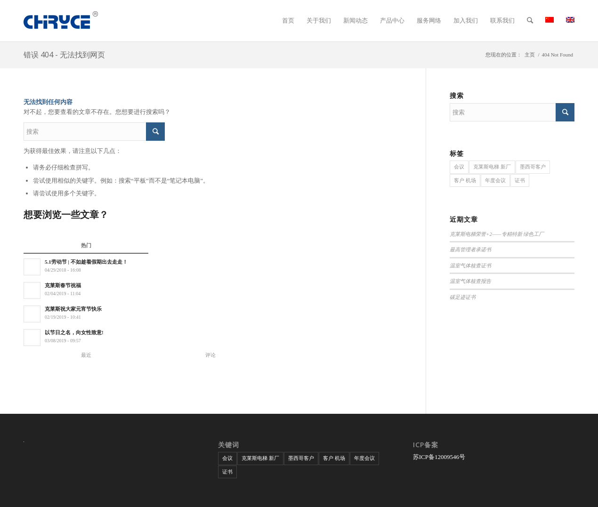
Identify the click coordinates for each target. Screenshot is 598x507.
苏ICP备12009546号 (439, 456)
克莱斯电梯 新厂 (492, 166)
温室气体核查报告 (470, 281)
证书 (520, 180)
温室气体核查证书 (470, 265)
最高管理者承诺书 (470, 249)
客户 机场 (465, 180)
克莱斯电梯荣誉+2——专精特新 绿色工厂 (497, 234)
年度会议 (495, 180)
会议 (459, 166)
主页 (530, 54)
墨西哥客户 (533, 166)
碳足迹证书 (463, 297)
